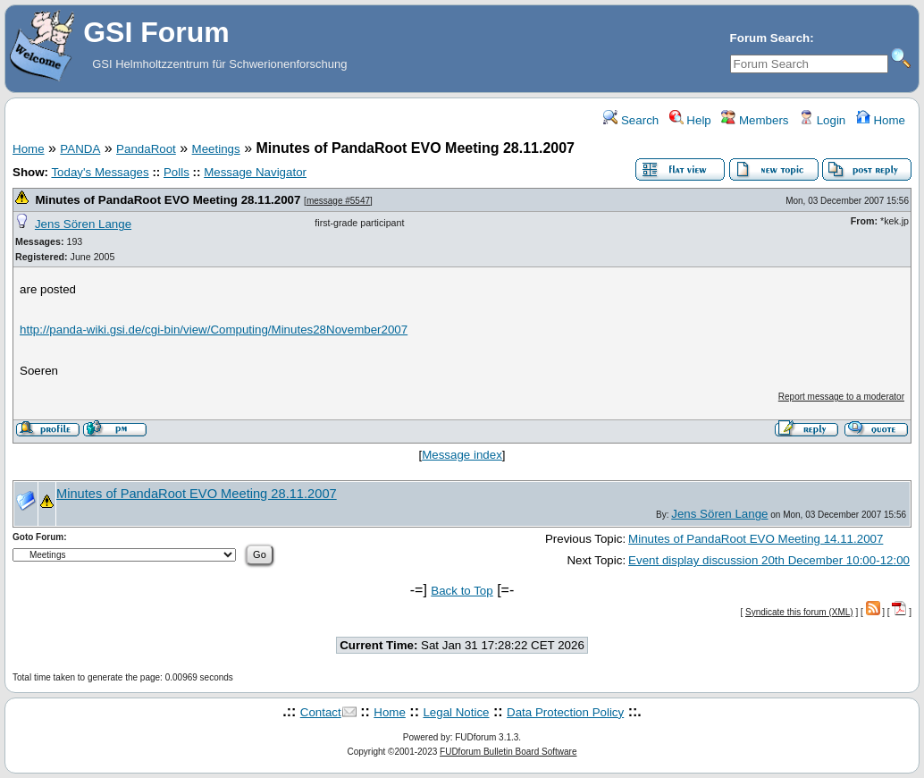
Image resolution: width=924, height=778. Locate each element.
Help (690, 120)
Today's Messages (99, 172)
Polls (176, 172)
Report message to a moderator (841, 397)
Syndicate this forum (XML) (799, 612)
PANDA (80, 149)
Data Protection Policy (565, 712)
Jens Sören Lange (83, 224)
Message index (462, 454)
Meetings (216, 149)
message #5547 (338, 201)
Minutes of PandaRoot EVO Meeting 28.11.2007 (167, 200)
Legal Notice (456, 712)
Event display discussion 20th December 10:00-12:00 (769, 560)
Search (631, 120)
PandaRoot (146, 149)
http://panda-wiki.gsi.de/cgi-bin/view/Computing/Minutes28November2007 (213, 329)
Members (754, 120)
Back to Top (461, 590)
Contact (320, 712)
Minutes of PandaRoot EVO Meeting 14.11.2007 (755, 538)
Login (822, 120)
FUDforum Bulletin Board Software (508, 752)
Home (880, 120)
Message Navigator (255, 172)
